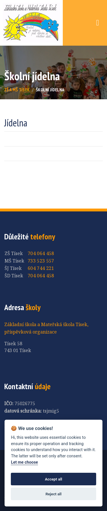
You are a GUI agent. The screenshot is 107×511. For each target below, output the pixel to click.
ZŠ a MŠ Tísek (17, 89)
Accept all (53, 479)
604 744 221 (41, 268)
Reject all (53, 494)
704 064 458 (41, 253)
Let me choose (24, 462)
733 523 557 (41, 261)
